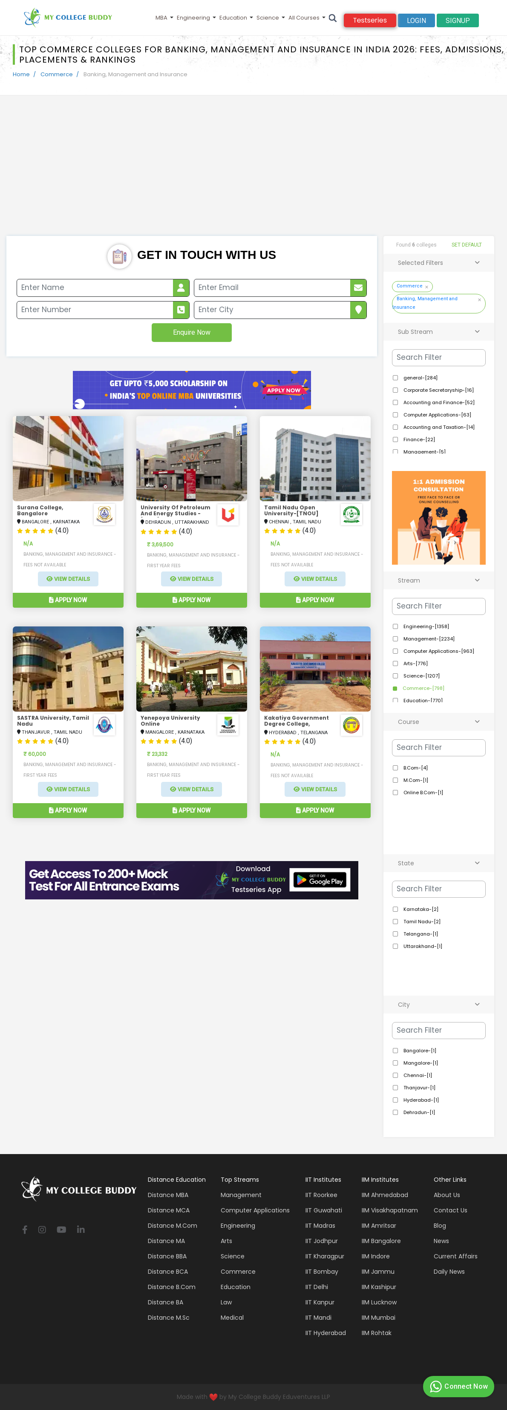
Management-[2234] (428, 638)
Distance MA (166, 1241)
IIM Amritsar (379, 1225)
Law (226, 1302)
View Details (68, 579)
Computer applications (255, 1210)
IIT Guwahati (323, 1210)
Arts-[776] (415, 663)
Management (241, 1195)
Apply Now (68, 600)
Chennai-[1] (417, 1075)
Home (21, 74)
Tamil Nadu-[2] (421, 921)
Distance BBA (167, 1256)
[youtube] (61, 1230)
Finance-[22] (418, 439)
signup (458, 21)
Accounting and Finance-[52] (438, 402)
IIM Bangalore (381, 1241)
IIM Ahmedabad (385, 1195)
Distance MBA (168, 1195)
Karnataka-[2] (420, 909)
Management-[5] (424, 451)
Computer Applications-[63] (436, 414)
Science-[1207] (421, 675)
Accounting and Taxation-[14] (438, 427)
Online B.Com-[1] (422, 792)
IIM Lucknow (379, 1302)
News (441, 1241)
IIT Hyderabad (325, 1333)
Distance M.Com (172, 1225)
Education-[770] (422, 700)
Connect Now (457, 1386)
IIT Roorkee (321, 1195)
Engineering (193, 18)
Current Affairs (456, 1256)
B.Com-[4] (415, 767)
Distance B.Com (172, 1287)
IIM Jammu (378, 1271)
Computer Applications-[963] (438, 651)
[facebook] (25, 1230)
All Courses (304, 18)
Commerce (56, 74)
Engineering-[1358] (425, 626)
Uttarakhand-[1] (422, 946)
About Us (447, 1195)
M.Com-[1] (415, 780)
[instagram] (42, 1230)
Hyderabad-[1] (420, 1100)
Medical (232, 1317)
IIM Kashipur (379, 1287)
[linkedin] (81, 1230)
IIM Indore (376, 1256)
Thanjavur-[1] (418, 1087)
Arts (226, 1241)
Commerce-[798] (422, 688)
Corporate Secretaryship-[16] (438, 390)
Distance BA (165, 1302)
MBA (161, 18)
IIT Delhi (316, 1287)
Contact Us (450, 1210)
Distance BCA (168, 1271)
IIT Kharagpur (324, 1256)
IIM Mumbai (378, 1317)
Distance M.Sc (169, 1317)
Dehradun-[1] (418, 1112)
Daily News (449, 1271)
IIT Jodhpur (321, 1241)
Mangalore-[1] (420, 1063)
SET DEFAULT (467, 245)
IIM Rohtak (377, 1333)
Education (233, 18)
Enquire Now (191, 332)
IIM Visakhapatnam (390, 1210)
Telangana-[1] (420, 933)
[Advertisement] (253, 172)
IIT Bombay (321, 1271)
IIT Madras (320, 1225)
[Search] (333, 18)
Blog (440, 1225)
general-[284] (420, 377)
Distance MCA (169, 1210)
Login (416, 21)
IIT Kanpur (319, 1302)
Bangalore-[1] (419, 1050)
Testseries (370, 20)
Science (267, 18)
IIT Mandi (318, 1317)
